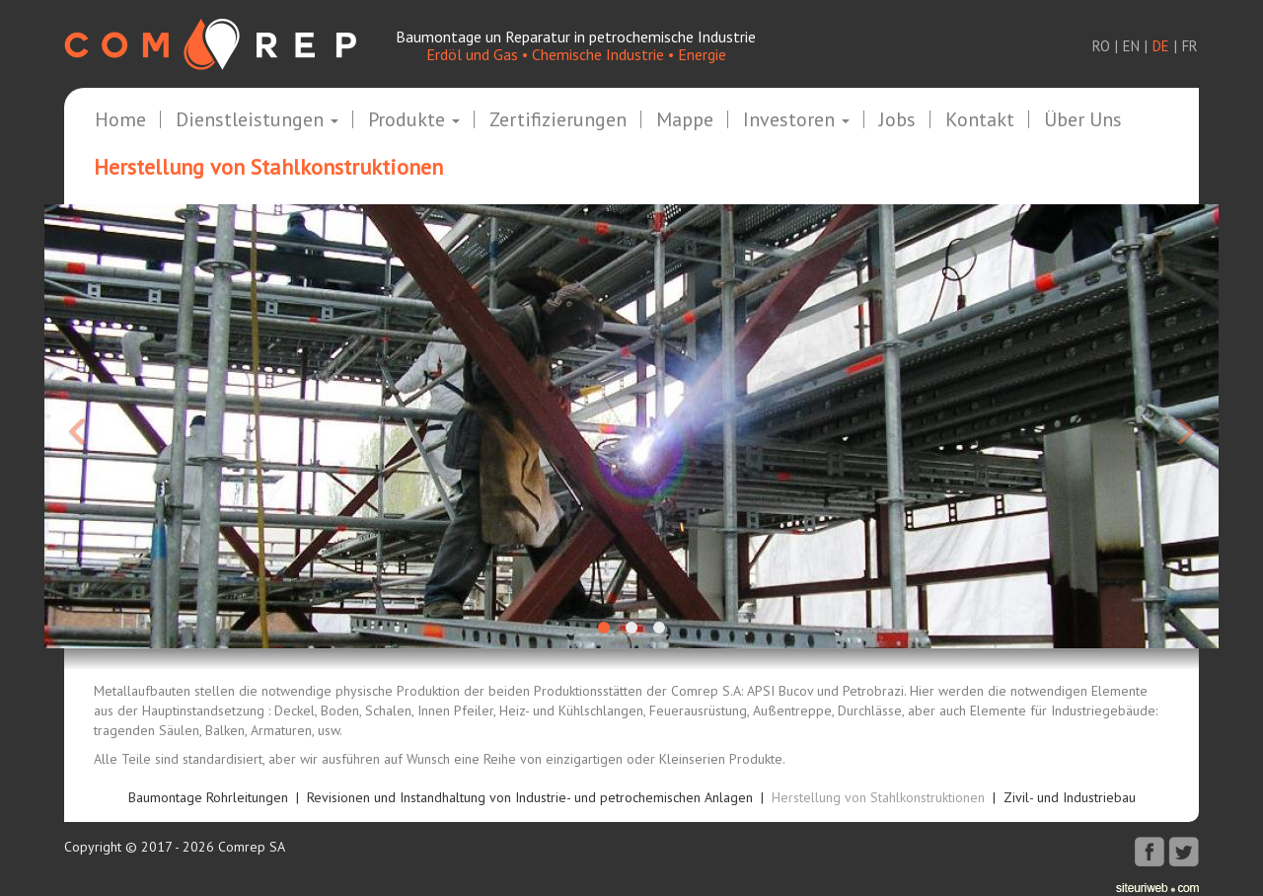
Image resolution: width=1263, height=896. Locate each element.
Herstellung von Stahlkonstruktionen (878, 797)
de (1160, 46)
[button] (132, 426)
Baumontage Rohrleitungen (208, 797)
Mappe (684, 120)
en (1131, 46)
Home (120, 120)
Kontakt (979, 120)
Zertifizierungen (558, 120)
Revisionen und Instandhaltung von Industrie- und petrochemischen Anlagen (530, 797)
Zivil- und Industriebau (1069, 797)
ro (1101, 46)
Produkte (414, 120)
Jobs (897, 120)
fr (1190, 46)
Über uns (1083, 120)
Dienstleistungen (257, 120)
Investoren (796, 120)
